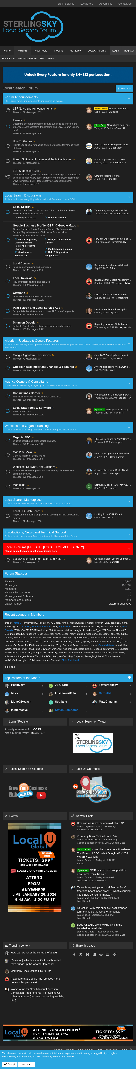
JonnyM (22, 660)
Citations (19, 292)
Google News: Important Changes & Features (43, 366)
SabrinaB (104, 641)
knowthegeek (11, 626)
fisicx (112, 268)
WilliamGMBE (22, 630)
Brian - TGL (33, 656)
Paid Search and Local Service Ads (36, 307)
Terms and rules (86, 1049)
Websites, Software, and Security (34, 466)
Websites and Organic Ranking (27, 426)
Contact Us (125, 3)
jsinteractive (122, 298)
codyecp (118, 442)
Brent (105, 634)
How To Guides (22, 141)
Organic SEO (21, 437)
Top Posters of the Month (22, 678)
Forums (22, 50)
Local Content (21, 263)
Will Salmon (109, 630)
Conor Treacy (68, 634)
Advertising (105, 3)
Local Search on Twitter (91, 721)
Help (115, 1049)
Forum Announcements (21, 97)
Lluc (107, 622)
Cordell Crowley (95, 622)
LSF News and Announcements (33, 108)
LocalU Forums (97, 50)
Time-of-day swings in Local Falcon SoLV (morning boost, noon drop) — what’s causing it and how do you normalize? (104, 891)
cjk (116, 649)
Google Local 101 (25, 217)
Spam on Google (24, 322)
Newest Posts (84, 815)
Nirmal (65, 622)
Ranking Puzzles (55, 217)
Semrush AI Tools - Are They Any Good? (114, 485)
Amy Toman (24, 641)
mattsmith (115, 641)
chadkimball (35, 649)
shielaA (8, 622)
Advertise (70, 1049)
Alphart (8, 637)
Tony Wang (33, 652)
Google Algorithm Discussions (32, 355)
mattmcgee (20, 656)
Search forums (47, 58)
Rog (70, 656)
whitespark (93, 626)
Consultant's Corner (26, 393)
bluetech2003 (20, 637)
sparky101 (37, 641)
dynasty (46, 649)
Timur (108, 656)
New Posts (41, 50)
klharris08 (45, 656)
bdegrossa (115, 626)
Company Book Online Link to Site (97, 836)
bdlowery (52, 652)
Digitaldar (114, 312)
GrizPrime (18, 645)
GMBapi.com (115, 147)
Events (17, 120)
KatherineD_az (93, 630)
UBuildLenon (34, 660)
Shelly (43, 652)
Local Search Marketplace (23, 500)
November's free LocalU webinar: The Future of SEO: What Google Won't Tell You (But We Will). (104, 853)
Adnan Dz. (31, 634)
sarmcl (118, 645)
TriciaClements (63, 641)
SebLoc (98, 649)
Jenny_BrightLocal (94, 656)
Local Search (22, 206)
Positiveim (44, 622)
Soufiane (102, 637)
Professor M (35, 637)
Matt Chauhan (121, 213)
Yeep (54, 656)
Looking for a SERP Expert (108, 514)
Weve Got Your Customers (97, 652)
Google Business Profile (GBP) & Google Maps (44, 225)
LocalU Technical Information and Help (37, 558)
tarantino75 (118, 652)
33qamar (78, 656)
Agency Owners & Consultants (26, 381)
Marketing (19, 484)
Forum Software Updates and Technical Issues (42, 159)
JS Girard (55, 622)
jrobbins (9, 656)
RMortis (63, 652)
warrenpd (56, 649)
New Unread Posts (27, 58)
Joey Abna (54, 634)
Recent (58, 50)
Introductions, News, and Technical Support (35, 532)
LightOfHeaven (80, 637)
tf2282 (124, 634)
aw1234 (105, 626)
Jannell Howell (126, 398)
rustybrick (79, 630)
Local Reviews (22, 278)
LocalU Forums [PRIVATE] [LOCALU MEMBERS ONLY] (44, 547)
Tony (58, 645)
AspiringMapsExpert (73, 649)
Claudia (81, 634)
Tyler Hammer (75, 652)
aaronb (94, 641)
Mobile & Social (22, 452)
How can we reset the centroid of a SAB (114, 238)
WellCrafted (11, 660)
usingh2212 (11, 641)
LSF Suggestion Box (26, 170)
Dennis (93, 637)
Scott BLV (43, 634)
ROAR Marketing (38, 630)
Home (7, 50)
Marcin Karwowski (52, 637)
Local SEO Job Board (26, 511)
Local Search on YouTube (26, 768)
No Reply (75, 50)
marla (125, 622)
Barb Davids (11, 652)
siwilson (69, 630)
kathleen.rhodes (89, 645)
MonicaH (116, 656)
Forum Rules (8, 58)
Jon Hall (113, 179)
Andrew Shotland (51, 660)
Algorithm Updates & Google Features (32, 340)
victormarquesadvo (120, 603)
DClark (22, 652)
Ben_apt (67, 637)
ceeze (113, 488)
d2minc (89, 649)
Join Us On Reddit (88, 768)
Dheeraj (124, 649)
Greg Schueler (93, 634)
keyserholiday (119, 242)
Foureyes (115, 473)
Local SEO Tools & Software (32, 407)
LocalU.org (86, 3)
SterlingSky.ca (66, 3)
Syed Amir (49, 641)
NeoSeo (63, 656)
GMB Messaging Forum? (107, 175)
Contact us (57, 1049)
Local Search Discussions (23, 195)
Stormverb (108, 649)
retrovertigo (49, 645)
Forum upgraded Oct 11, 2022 (109, 159)
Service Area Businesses (90, 829)
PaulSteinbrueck (33, 645)
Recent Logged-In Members (24, 614)
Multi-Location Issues (58, 249)
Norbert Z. (121, 630)
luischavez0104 (78, 622)
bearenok (115, 622)
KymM (86, 641)
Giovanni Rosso (71, 645)
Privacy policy (104, 1049)
